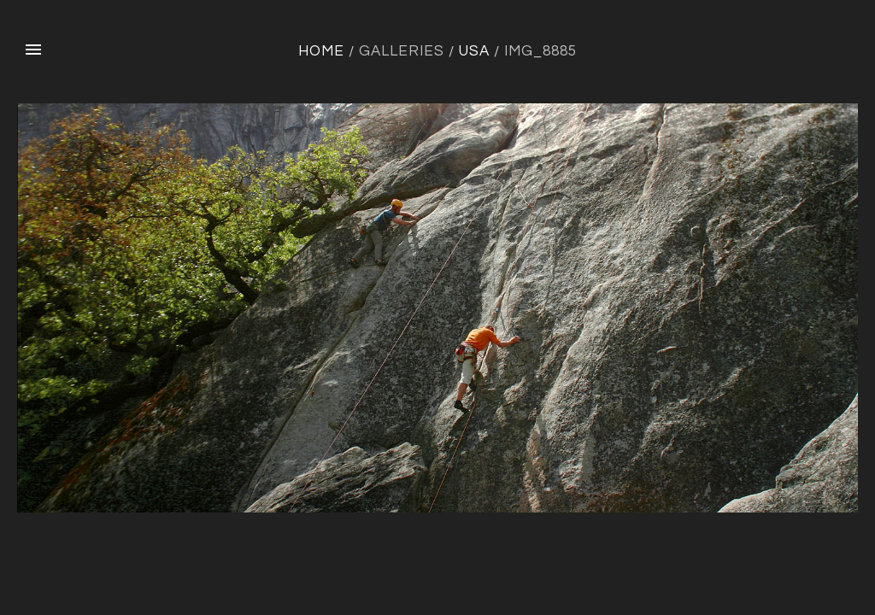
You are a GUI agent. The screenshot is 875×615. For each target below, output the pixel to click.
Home (321, 51)
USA (474, 51)
